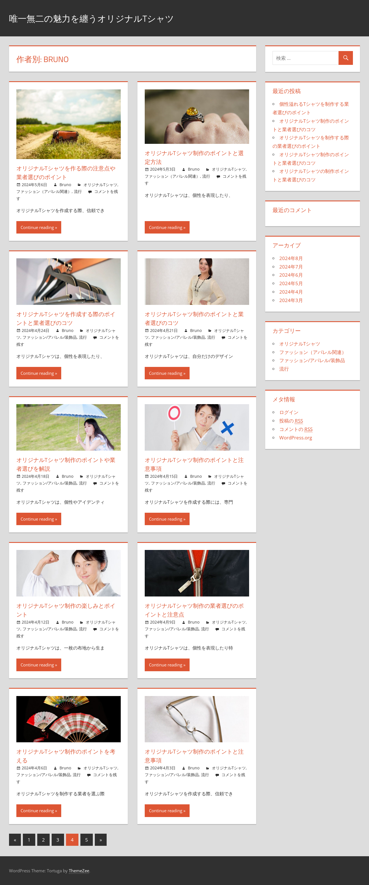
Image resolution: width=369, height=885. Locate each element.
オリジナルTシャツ (100, 184)
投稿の (291, 420)
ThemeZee (79, 870)
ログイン (288, 412)
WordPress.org (295, 437)
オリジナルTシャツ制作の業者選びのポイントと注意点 (194, 610)
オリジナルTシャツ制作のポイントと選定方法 (195, 157)
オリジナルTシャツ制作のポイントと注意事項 (195, 464)
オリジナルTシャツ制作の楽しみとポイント (66, 610)
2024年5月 (291, 283)
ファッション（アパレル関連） (44, 191)
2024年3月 (291, 300)
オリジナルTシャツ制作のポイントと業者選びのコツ (195, 318)
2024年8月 (291, 258)
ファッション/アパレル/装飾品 (50, 337)
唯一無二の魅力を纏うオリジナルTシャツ (104, 18)
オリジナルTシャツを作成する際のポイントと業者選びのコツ (66, 318)
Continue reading (37, 227)
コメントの (296, 429)
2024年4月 (291, 292)
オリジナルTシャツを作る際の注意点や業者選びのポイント (66, 172)
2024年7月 (291, 266)
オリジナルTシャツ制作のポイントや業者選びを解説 (66, 464)
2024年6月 (291, 275)
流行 (78, 191)
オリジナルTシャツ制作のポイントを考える (66, 756)
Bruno (65, 184)
